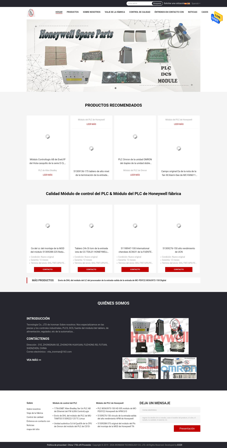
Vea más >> (34, 359)
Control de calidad (139, 12)
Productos (73, 12)
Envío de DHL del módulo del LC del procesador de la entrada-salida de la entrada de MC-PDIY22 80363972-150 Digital (112, 280)
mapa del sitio (33, 429)
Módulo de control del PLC (65, 403)
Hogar (59, 12)
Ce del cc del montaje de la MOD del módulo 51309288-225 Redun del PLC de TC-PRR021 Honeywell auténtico (47, 250)
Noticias (192, 12)
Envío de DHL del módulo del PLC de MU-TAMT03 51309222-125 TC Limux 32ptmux (72, 418)
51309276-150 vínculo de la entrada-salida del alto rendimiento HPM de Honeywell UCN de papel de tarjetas (117, 418)
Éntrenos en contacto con (169, 12)
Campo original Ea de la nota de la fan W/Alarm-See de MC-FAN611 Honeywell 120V (178, 173)
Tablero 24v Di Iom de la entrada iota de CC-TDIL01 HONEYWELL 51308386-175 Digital (91, 250)
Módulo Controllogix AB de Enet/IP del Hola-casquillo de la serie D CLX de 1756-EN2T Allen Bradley (47, 161)
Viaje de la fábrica (115, 12)
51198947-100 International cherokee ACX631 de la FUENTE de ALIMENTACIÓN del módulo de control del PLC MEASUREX (135, 250)
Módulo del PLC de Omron (135, 170)
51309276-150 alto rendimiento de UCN (179, 250)
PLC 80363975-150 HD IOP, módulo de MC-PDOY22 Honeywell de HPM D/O (117, 410)
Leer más (47, 175)
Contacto (48, 269)
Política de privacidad (56, 445)
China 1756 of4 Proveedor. (80, 445)
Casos (205, 12)
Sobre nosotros (91, 12)
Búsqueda (157, 3)
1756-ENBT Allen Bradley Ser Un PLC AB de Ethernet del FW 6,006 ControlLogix (72, 410)
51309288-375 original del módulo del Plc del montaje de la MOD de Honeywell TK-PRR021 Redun (117, 425)
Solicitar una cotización (174, 3)
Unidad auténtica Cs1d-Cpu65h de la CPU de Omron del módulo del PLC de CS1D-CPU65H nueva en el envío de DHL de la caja (73, 425)
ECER (179, 445)
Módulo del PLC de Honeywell (91, 120)
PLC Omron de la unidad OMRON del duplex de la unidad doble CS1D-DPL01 (135, 161)
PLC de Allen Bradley (47, 170)
